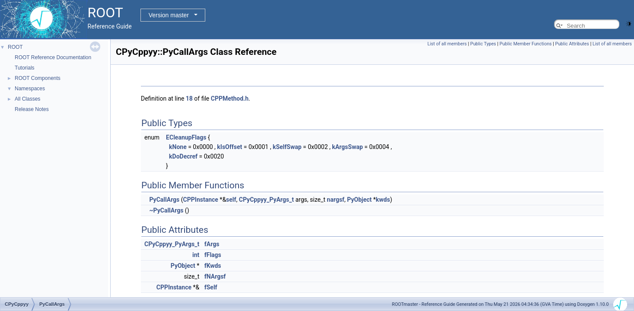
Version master (169, 15)
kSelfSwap (287, 146)
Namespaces (30, 89)
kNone (178, 146)
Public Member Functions (526, 44)
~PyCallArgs (166, 210)
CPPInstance (200, 199)
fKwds (212, 265)
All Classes (27, 99)
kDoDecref (183, 156)
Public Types (483, 44)
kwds (383, 199)
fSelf (210, 287)
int (195, 254)
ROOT (15, 47)
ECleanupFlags (186, 137)
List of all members (447, 44)
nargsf (335, 199)
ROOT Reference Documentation (53, 57)
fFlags (212, 254)
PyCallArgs (164, 199)
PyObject (359, 199)
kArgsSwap (347, 146)
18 (189, 98)
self (231, 199)
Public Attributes (572, 44)
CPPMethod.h (230, 98)
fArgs (212, 244)
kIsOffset (229, 146)
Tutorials (25, 68)
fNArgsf (215, 276)
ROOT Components (38, 78)
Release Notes (32, 109)
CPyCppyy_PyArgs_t (266, 199)
